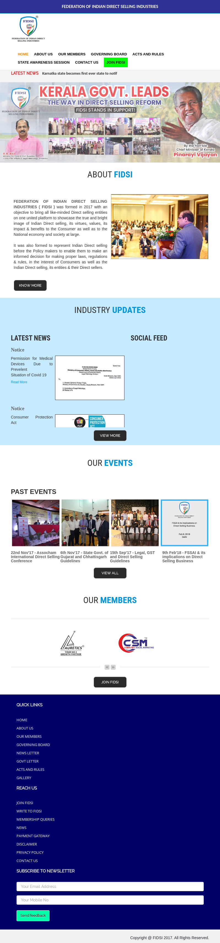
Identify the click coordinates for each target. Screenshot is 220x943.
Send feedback (33, 916)
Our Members (71, 54)
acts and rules (148, 54)
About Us (43, 54)
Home (23, 54)
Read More (19, 382)
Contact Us (86, 62)
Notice (18, 350)
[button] (43, 62)
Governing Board (109, 54)
